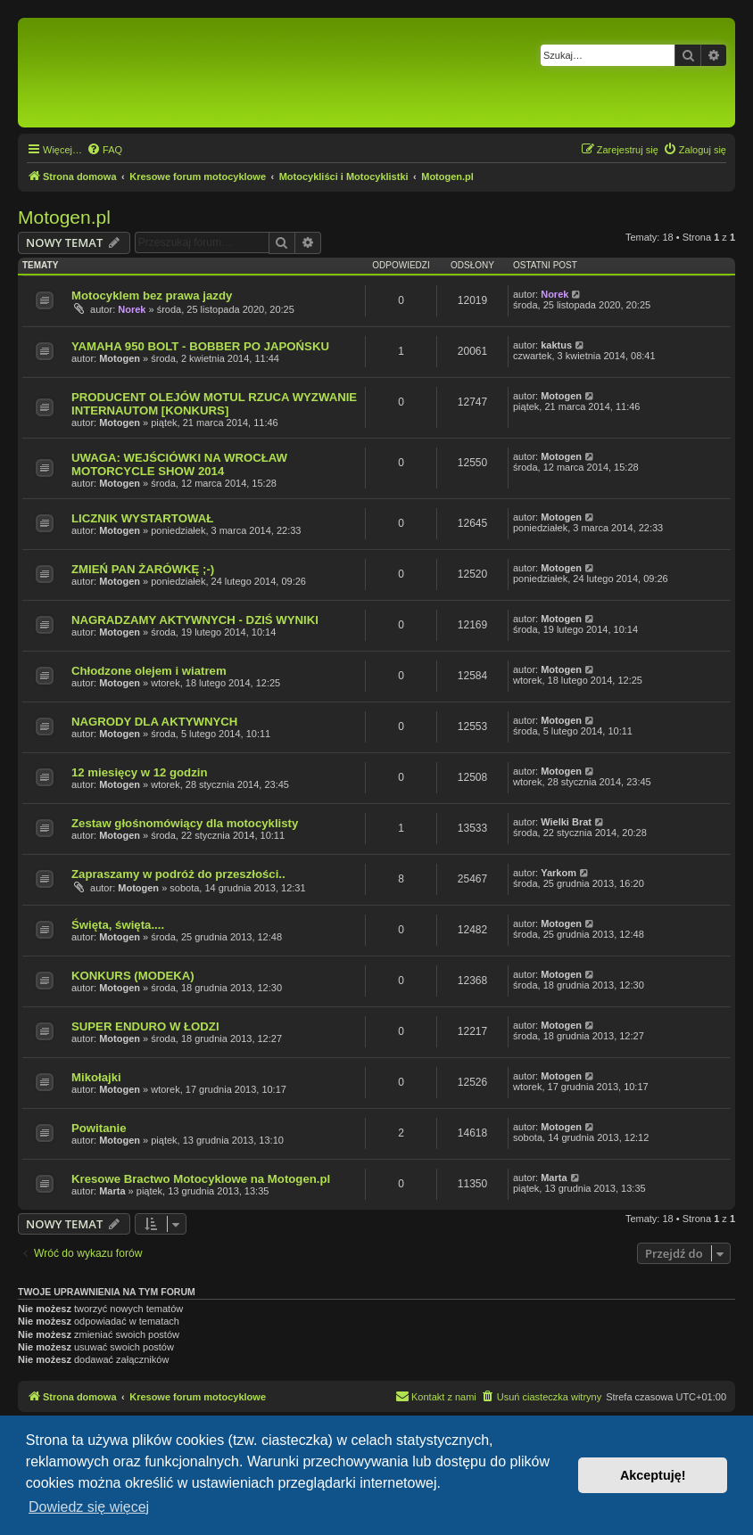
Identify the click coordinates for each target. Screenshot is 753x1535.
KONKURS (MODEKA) (132, 975)
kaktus (556, 345)
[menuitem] (104, 149)
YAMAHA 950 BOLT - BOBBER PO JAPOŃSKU (200, 346)
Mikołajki (96, 1077)
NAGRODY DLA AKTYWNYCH (154, 721)
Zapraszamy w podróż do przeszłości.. (178, 874)
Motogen (119, 358)
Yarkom (558, 872)
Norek (131, 309)
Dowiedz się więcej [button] (89, 1506)
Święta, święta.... (117, 925)
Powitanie (99, 1128)
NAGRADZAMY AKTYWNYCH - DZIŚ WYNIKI (195, 620)
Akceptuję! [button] (653, 1475)
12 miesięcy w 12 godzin (139, 772)
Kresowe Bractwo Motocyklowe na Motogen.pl (200, 1179)
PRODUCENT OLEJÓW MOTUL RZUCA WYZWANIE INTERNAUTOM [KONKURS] (214, 403)
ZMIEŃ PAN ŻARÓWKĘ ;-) (142, 569)
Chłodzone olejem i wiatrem (149, 670)
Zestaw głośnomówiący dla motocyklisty (184, 823)
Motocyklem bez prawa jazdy (151, 295)
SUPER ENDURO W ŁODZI (145, 1026)
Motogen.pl (64, 217)
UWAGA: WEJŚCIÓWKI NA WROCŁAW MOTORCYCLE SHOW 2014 (179, 464)
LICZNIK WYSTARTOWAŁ (142, 518)
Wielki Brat (566, 822)
